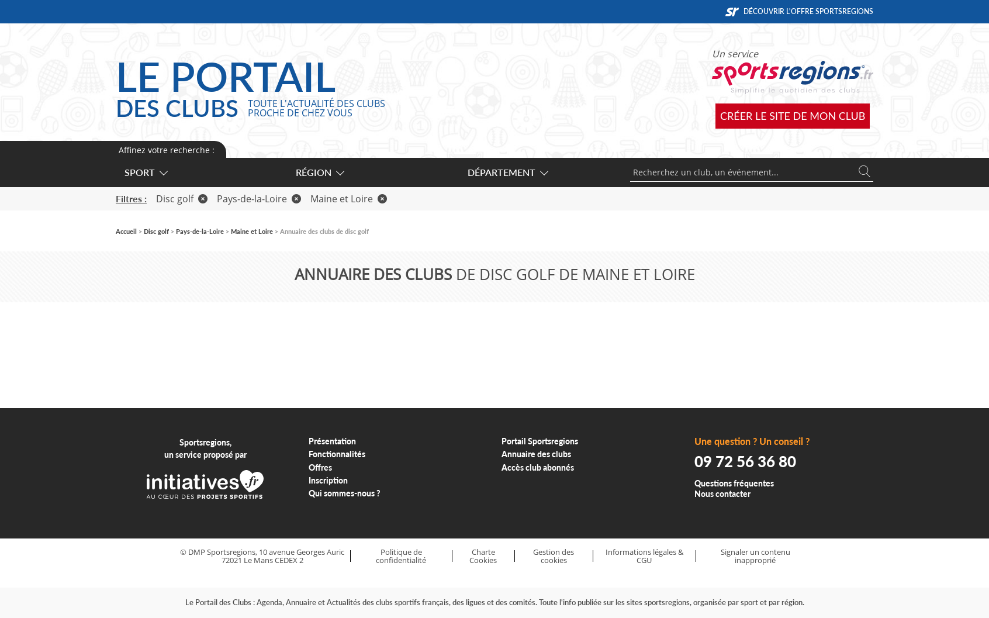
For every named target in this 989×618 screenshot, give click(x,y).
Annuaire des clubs (536, 454)
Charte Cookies (483, 556)
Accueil (126, 231)
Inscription (328, 480)
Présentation (332, 441)
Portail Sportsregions (540, 441)
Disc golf (182, 198)
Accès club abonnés (538, 467)
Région (319, 172)
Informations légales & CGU (644, 556)
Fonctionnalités (337, 454)
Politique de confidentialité (401, 556)
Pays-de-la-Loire (259, 198)
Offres (320, 467)
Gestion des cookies (553, 556)
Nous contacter (722, 494)
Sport (146, 172)
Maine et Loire (348, 198)
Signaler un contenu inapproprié (755, 556)
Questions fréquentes (734, 483)
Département (507, 172)
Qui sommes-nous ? (345, 493)
